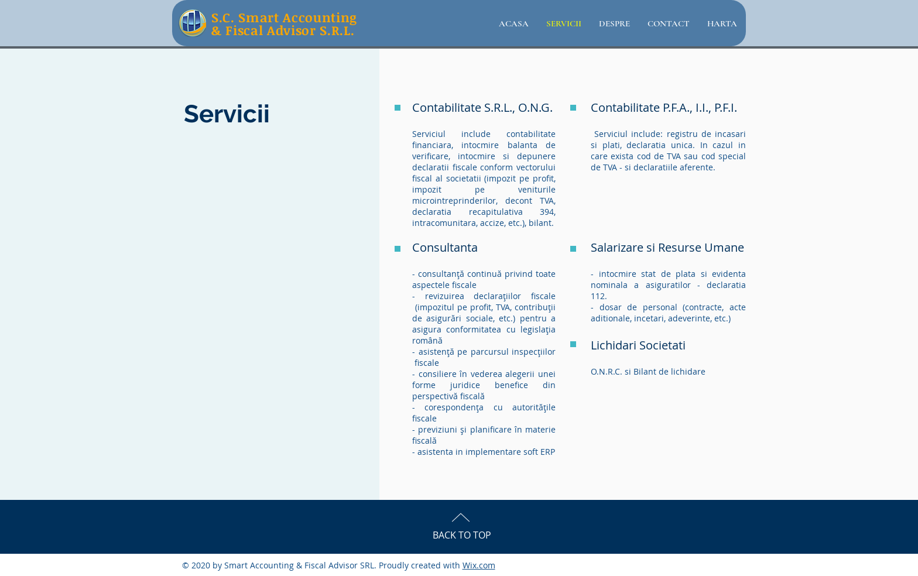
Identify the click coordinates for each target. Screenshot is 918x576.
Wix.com (479, 565)
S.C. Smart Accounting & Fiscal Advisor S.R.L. (284, 23)
